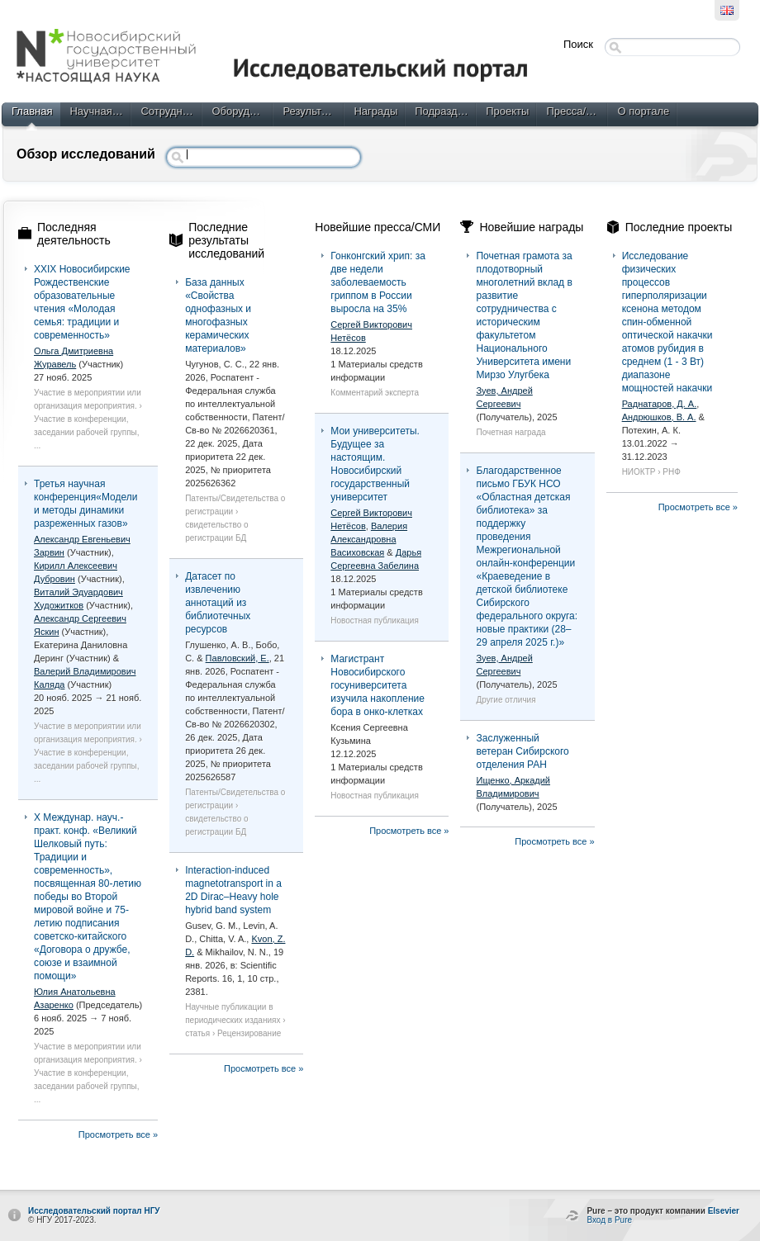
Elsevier (723, 1210)
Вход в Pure (609, 1219)
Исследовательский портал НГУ (94, 1210)
